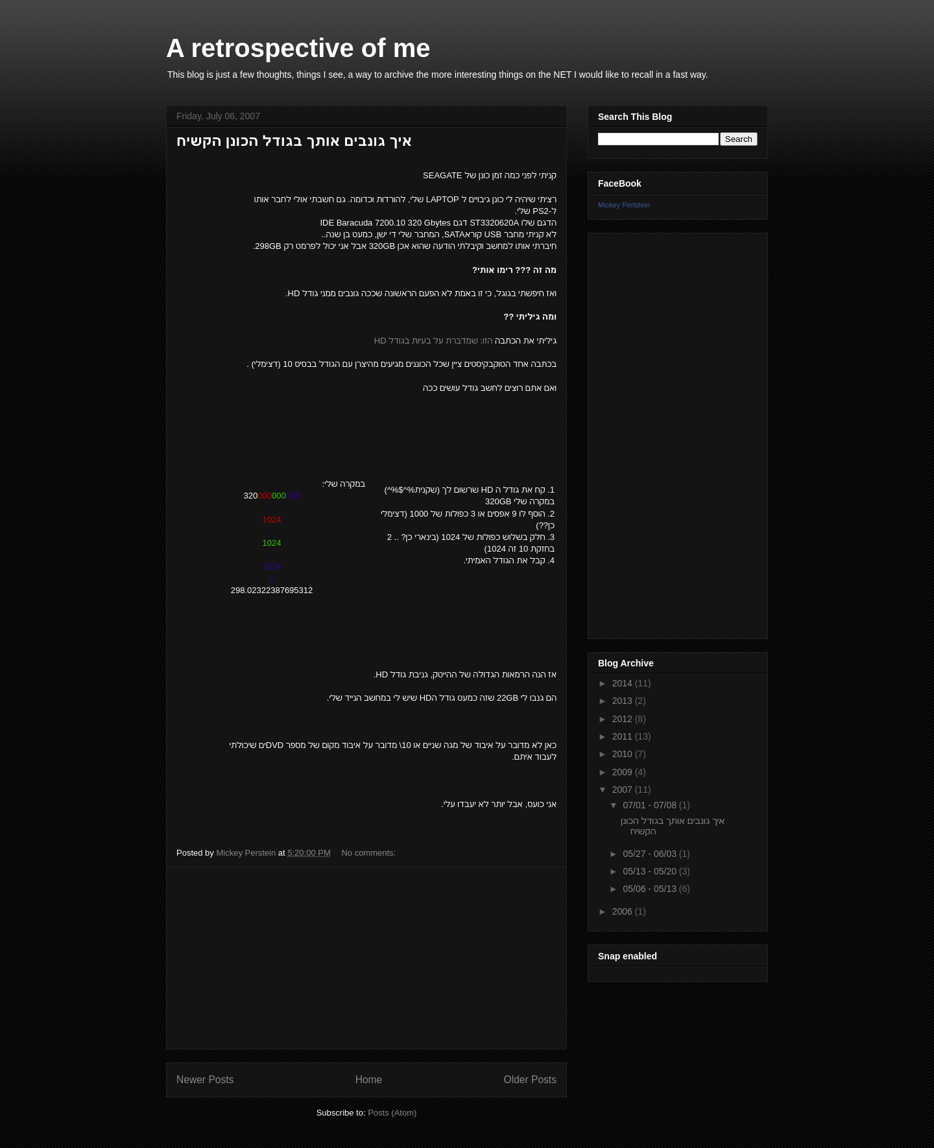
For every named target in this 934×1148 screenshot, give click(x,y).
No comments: (369, 853)
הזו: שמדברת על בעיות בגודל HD (433, 341)
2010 (623, 754)
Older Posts (530, 1079)
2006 (623, 911)
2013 (623, 701)
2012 (623, 719)
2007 (623, 789)
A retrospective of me (298, 48)
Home (369, 1079)
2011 (623, 736)
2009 (623, 772)
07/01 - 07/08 (650, 805)
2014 (623, 683)
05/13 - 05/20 (650, 871)
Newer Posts (205, 1079)
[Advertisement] (366, 958)
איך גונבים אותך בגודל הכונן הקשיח (294, 141)
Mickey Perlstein (624, 205)
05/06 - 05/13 (650, 889)
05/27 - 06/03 (650, 854)
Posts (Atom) (392, 1113)
